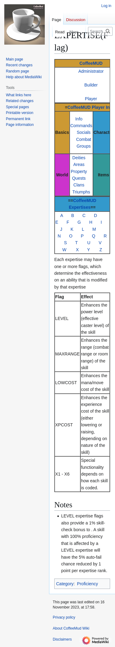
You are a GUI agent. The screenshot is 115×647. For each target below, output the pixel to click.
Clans (78, 184)
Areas (79, 164)
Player (91, 98)
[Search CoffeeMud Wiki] (100, 31)
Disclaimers (62, 639)
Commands (81, 125)
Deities (79, 157)
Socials (83, 132)
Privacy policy (64, 617)
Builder (91, 85)
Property (79, 171)
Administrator (90, 71)
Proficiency (87, 583)
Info (78, 118)
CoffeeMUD (90, 63)
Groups (84, 146)
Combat (83, 139)
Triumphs (81, 191)
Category (65, 583)
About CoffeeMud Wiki (71, 628)
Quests (79, 178)
